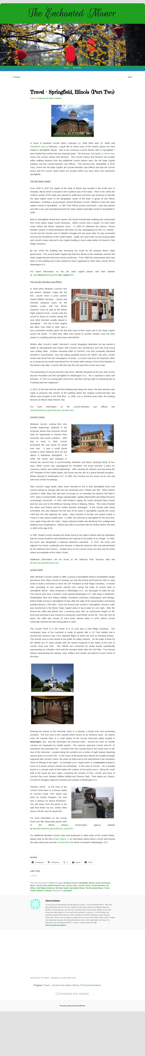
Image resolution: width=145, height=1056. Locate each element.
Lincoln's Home (84, 885)
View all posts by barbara (56, 925)
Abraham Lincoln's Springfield (75, 883)
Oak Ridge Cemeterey (45, 888)
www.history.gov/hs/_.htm (53, 275)
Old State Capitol (62, 888)
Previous (15, 77)
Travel (51, 883)
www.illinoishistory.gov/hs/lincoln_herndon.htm (52, 410)
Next (131, 77)
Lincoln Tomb (71, 885)
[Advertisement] (72, 953)
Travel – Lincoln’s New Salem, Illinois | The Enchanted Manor (72, 985)
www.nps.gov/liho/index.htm (46, 563)
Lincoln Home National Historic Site (50, 885)
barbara (58, 98)
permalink (68, 891)
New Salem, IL (62, 839)
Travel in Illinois (36, 891)
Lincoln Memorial (65, 842)
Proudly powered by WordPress (72, 1006)
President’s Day (37, 146)
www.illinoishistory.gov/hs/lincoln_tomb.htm (53, 828)
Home (66, 68)
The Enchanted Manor (72, 13)
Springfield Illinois (77, 888)
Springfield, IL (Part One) (102, 153)
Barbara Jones (95, 883)
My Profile (77, 68)
